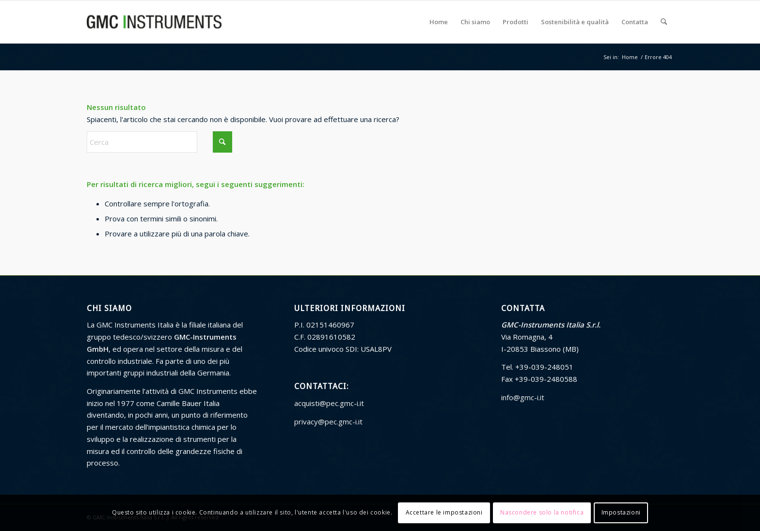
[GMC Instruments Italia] (154, 21)
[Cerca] (663, 21)
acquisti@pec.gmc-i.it (329, 403)
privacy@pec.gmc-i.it (328, 421)
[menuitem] (438, 21)
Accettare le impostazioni (444, 512)
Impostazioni (621, 512)
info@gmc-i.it (522, 397)
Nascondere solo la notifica (542, 512)
